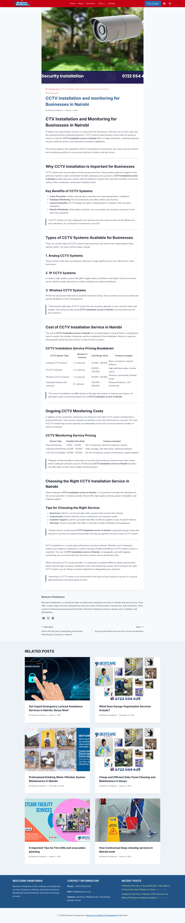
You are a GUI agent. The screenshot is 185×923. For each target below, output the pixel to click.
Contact (111, 3)
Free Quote (153, 3)
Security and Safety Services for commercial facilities (119, 629)
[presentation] (57, 678)
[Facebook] (164, 4)
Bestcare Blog (52, 93)
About (81, 3)
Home (73, 3)
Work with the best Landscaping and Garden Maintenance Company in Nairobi (65, 631)
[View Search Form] (170, 3)
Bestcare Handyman (55, 110)
